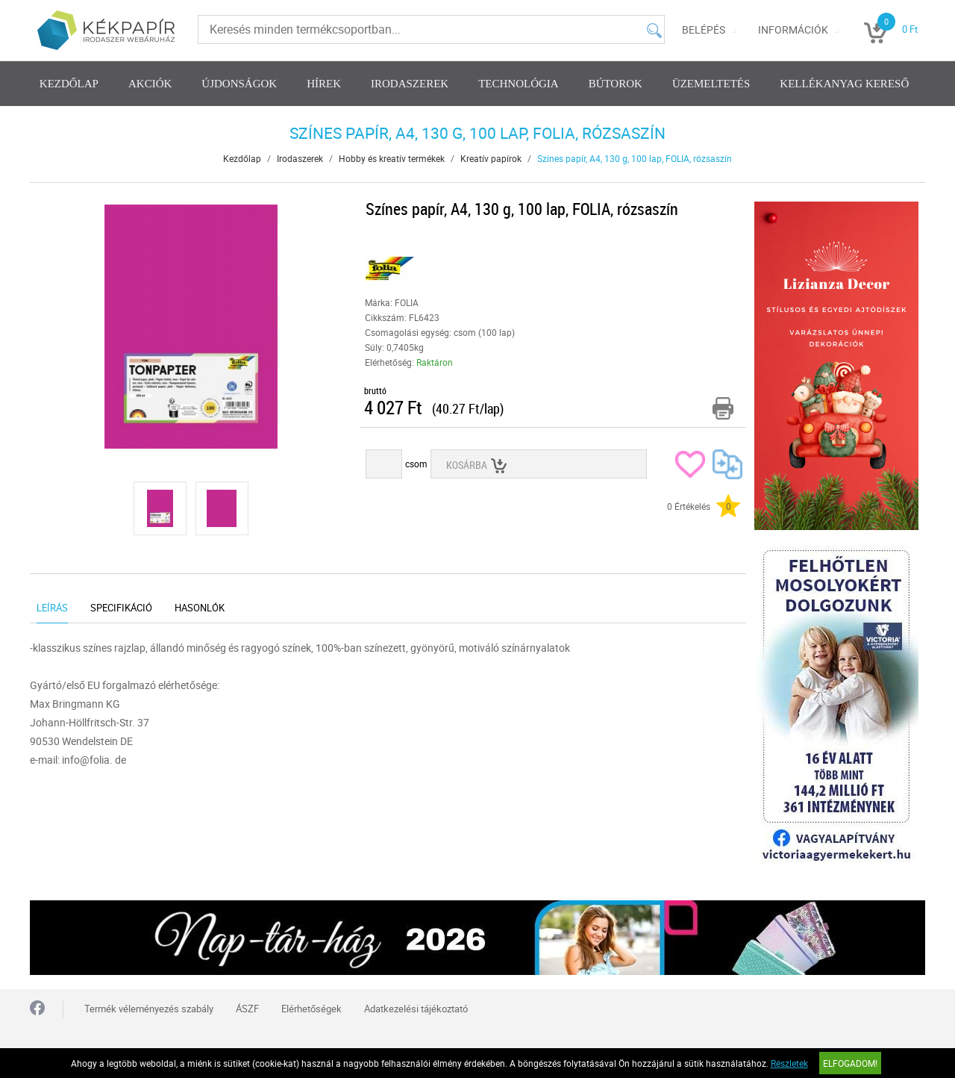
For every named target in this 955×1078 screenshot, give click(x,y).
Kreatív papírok (491, 158)
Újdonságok (239, 84)
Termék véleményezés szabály (148, 1008)
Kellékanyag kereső (844, 84)
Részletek (789, 1063)
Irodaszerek (409, 84)
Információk (793, 29)
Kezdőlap (69, 84)
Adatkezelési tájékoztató (416, 1008)
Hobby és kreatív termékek (392, 158)
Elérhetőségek (311, 1008)
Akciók (150, 84)
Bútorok (615, 84)
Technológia (518, 84)
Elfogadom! (850, 1063)
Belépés (703, 29)
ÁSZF (247, 1008)
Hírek (324, 84)
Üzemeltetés (711, 84)
